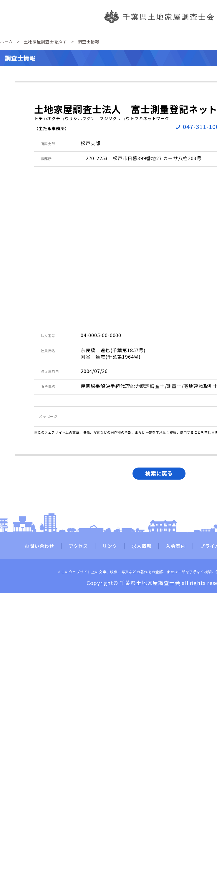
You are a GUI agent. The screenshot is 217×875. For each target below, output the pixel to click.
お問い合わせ (39, 546)
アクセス (78, 546)
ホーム (6, 41)
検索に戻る (159, 473)
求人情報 (141, 546)
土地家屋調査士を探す (45, 41)
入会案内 (175, 546)
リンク (109, 546)
